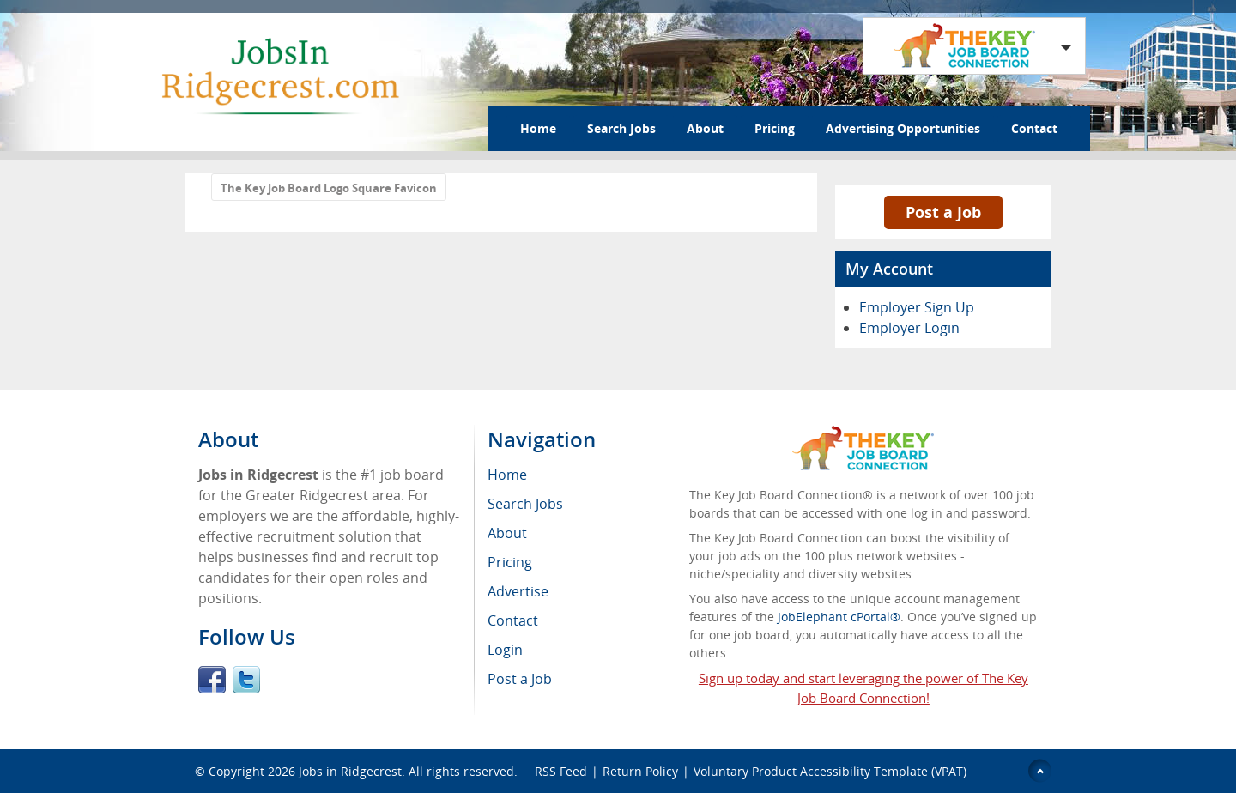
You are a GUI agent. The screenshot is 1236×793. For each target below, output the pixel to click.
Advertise (518, 591)
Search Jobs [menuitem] (525, 503)
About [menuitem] (507, 533)
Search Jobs (621, 128)
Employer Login (909, 327)
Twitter (246, 679)
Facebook (212, 679)
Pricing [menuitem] (510, 562)
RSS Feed (561, 771)
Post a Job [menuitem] (520, 678)
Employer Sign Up (916, 307)
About (705, 128)
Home (538, 128)
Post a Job (943, 212)
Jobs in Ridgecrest (350, 771)
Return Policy (640, 771)
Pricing (774, 128)
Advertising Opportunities (903, 128)
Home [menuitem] (507, 474)
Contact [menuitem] (513, 620)
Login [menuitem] (505, 649)
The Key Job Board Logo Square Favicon (329, 188)
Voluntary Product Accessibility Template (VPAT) (830, 771)
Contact (1034, 128)
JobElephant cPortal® (839, 616)
